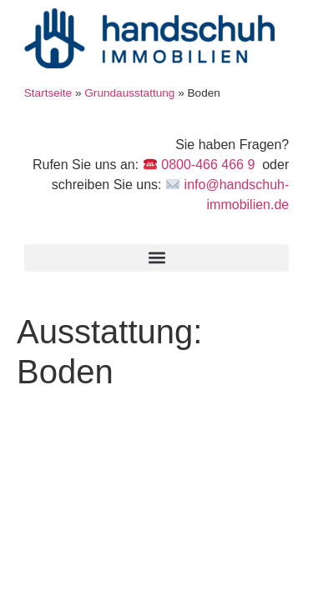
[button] (157, 258)
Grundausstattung (129, 93)
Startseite (48, 93)
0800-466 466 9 (206, 165)
